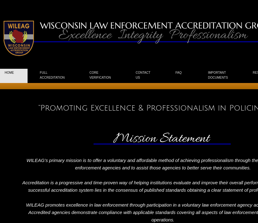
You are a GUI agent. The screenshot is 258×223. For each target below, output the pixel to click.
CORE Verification (100, 75)
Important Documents (218, 75)
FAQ (178, 72)
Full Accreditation (52, 75)
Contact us (143, 75)
